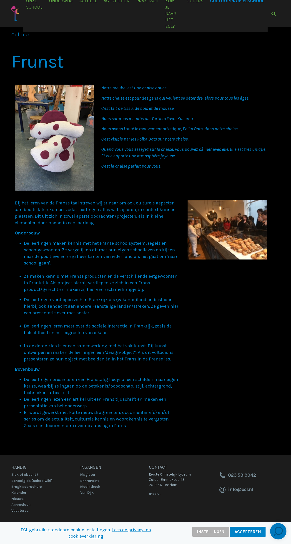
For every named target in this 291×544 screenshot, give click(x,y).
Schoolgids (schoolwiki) (32, 481)
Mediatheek (90, 486)
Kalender (18, 492)
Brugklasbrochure (26, 486)
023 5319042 (237, 475)
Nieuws (17, 498)
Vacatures (20, 510)
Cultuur (20, 34)
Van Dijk (87, 492)
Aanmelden (20, 504)
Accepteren (248, 531)
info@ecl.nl (235, 490)
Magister (87, 474)
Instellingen (210, 531)
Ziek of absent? (24, 474)
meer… (154, 493)
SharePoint (89, 481)
